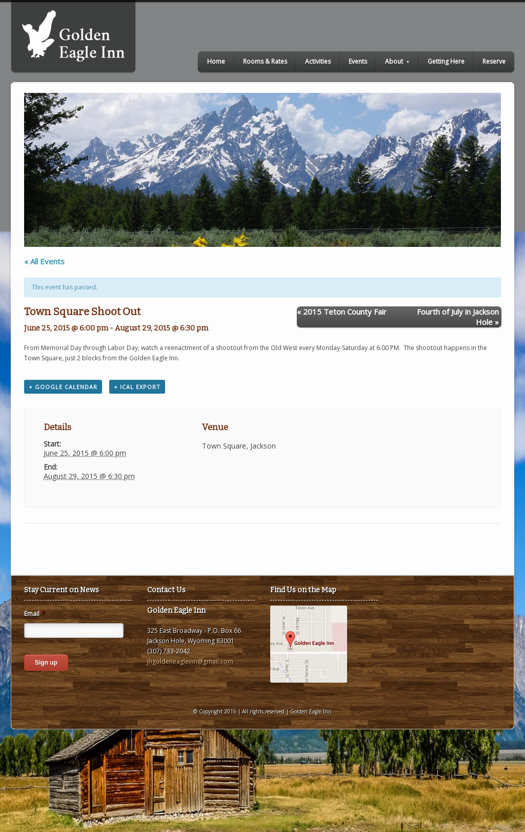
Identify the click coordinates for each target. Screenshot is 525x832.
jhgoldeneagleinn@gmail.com (190, 661)
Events (358, 61)
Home (216, 61)
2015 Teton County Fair (342, 311)
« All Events (44, 261)
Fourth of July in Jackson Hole (458, 316)
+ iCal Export (137, 387)
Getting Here (446, 61)
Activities (318, 61)
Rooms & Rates (265, 61)
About (397, 61)
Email (34, 614)
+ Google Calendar (63, 387)
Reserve (494, 61)
